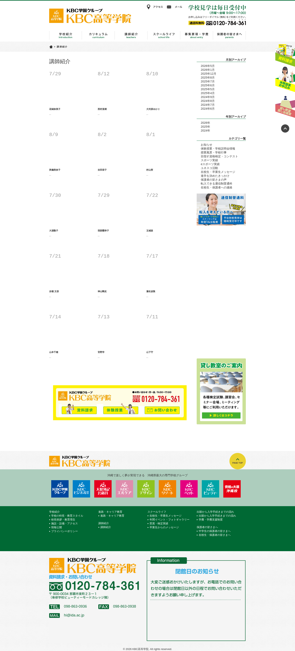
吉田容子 (102, 170)
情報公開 (56, 527)
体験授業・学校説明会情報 (218, 148)
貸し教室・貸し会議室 (285, 105)
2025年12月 (208, 73)
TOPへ (237, 461)
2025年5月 (208, 89)
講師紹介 (131, 35)
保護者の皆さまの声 (214, 179)
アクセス (154, 7)
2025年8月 (208, 77)
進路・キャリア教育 (98, 35)
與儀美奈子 (54, 170)
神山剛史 (102, 291)
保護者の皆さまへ (229, 35)
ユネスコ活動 (209, 168)
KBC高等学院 (90, 16)
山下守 (149, 352)
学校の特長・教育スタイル (67, 515)
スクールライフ (164, 35)
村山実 (149, 170)
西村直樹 (102, 109)
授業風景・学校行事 (214, 152)
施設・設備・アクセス (64, 523)
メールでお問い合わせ (162, 408)
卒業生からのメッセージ (164, 527)
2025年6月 (208, 85)
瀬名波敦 (150, 291)
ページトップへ (285, 128)
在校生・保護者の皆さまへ (215, 534)
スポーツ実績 (209, 160)
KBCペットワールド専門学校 (189, 489)
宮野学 (101, 352)
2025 (204, 126)
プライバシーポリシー (64, 531)
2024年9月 (208, 97)
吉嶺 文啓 (54, 291)
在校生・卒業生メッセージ (218, 171)
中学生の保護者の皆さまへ (215, 531)
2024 (204, 130)
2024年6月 (208, 108)
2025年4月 (208, 93)
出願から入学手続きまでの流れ (196, 35)
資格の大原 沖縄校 (232, 489)
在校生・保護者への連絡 (216, 187)
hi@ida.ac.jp (74, 615)
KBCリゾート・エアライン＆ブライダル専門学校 (167, 489)
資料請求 (285, 54)
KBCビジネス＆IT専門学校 (81, 489)
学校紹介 (65, 35)
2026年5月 (208, 66)
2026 (204, 122)
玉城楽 (149, 230)
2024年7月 (208, 104)
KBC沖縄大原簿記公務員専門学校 (103, 489)
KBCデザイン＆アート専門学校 (146, 489)
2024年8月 (208, 100)
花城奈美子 (54, 109)
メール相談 (175, 7)
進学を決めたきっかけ (215, 175)
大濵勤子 (53, 230)
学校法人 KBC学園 (60, 489)
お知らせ (206, 144)
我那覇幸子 (103, 230)
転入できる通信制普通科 (216, 183)
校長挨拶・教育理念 (63, 519)
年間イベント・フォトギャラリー (169, 519)
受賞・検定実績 (159, 523)
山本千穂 (53, 352)
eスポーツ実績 (210, 164)
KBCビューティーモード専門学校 (210, 489)
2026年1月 (208, 69)
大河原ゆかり (153, 109)
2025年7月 (208, 81)
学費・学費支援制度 (211, 519)
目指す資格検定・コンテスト (219, 156)
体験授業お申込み (285, 79)
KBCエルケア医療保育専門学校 (124, 489)
